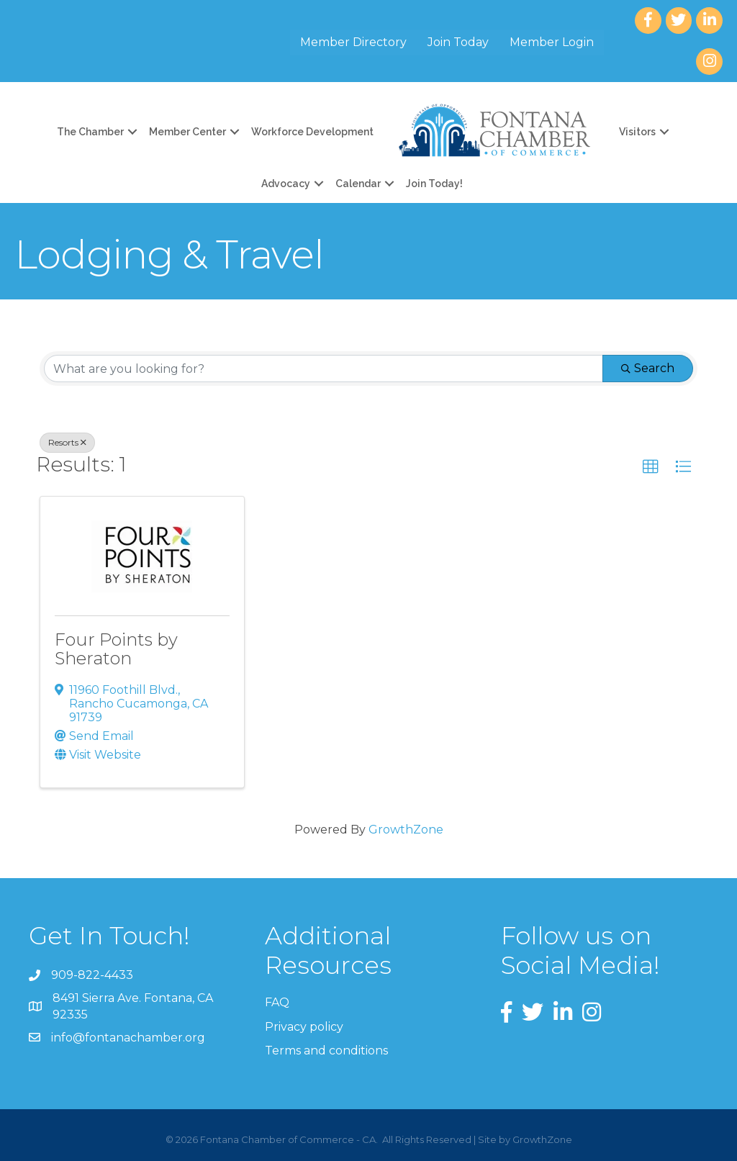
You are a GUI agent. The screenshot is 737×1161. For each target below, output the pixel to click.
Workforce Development (312, 131)
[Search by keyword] (323, 368)
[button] (650, 467)
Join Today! (434, 183)
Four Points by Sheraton (116, 649)
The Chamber (90, 131)
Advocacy (285, 183)
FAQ (277, 1002)
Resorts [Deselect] (67, 442)
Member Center (187, 131)
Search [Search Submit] (647, 368)
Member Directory (353, 42)
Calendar (358, 183)
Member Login (552, 42)
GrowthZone (405, 829)
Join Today (458, 42)
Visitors (637, 131)
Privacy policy (304, 1027)
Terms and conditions (326, 1050)
